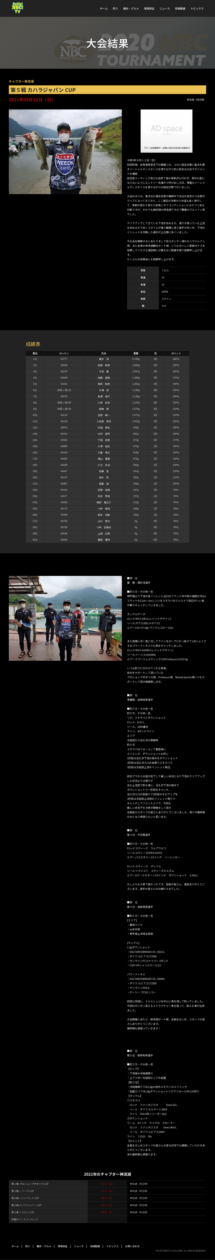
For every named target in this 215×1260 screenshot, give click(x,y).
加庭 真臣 (104, 377)
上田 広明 (104, 533)
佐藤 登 (104, 471)
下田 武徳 (104, 440)
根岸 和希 (104, 384)
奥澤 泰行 (104, 396)
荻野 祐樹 (104, 490)
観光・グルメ (131, 8)
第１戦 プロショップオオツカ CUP (30, 1184)
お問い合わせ (132, 1246)
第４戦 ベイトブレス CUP (25, 1198)
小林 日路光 (104, 527)
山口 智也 (104, 521)
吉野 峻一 (104, 415)
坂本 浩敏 (104, 515)
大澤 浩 (104, 390)
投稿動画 (180, 8)
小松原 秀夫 (104, 421)
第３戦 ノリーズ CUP (22, 1191)
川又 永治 (104, 465)
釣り (115, 8)
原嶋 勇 (104, 409)
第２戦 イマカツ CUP (22, 1212)
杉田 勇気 (104, 427)
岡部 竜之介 (104, 502)
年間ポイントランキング (24, 1219)
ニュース (165, 8)
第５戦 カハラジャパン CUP (26, 1205)
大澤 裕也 (104, 446)
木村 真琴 (104, 433)
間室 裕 (104, 483)
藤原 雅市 (104, 539)
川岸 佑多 (104, 402)
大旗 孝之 (104, 452)
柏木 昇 (104, 477)
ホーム (104, 8)
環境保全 (149, 8)
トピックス (197, 8)
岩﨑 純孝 (104, 365)
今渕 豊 (104, 371)
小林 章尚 (104, 508)
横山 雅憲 (104, 458)
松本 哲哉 (104, 496)
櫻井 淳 (104, 359)
